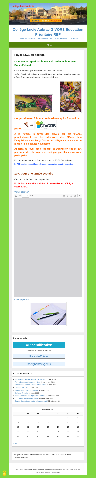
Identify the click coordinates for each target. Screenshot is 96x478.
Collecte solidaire (21, 387)
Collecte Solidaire (21, 393)
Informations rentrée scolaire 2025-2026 (30, 379)
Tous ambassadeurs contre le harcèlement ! (31, 401)
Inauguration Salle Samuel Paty (27, 390)
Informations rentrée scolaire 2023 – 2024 (30, 385)
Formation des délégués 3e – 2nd (27, 382)
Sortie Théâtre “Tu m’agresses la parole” (30, 396)
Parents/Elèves (39, 356)
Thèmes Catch (55, 472)
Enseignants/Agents (38, 364)
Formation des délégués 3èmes (27, 398)
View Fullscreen (21, 192)
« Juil (15, 444)
